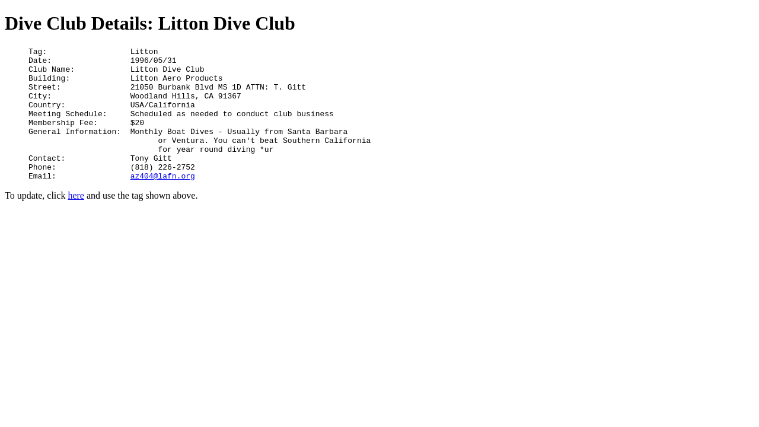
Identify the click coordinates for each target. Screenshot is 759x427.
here (76, 222)
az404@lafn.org (162, 202)
